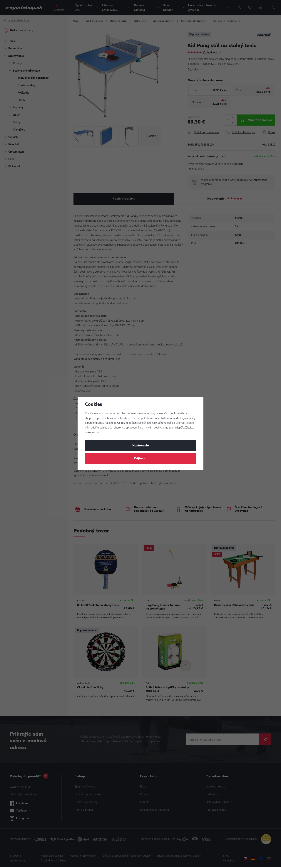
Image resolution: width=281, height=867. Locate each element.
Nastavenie (140, 445)
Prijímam (140, 458)
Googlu (121, 423)
